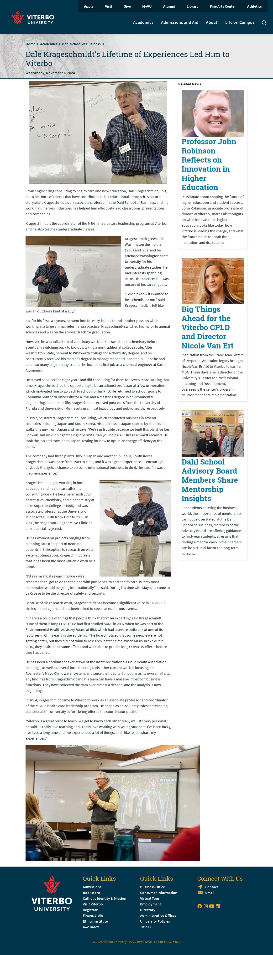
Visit (108, 6)
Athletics (254, 6)
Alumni (169, 6)
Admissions (92, 886)
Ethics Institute (95, 921)
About (212, 22)
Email (209, 892)
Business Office (152, 886)
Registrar (90, 909)
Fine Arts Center (223, 6)
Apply (89, 6)
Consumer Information (158, 892)
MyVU (147, 6)
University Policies (155, 921)
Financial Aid (93, 915)
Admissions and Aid (179, 22)
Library (192, 6)
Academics (143, 22)
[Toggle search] (263, 23)
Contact (211, 886)
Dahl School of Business (81, 43)
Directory (148, 909)
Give (127, 6)
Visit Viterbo (93, 904)
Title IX (146, 926)
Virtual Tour (149, 898)
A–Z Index (91, 926)
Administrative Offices (158, 915)
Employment (150, 904)
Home (30, 43)
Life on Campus (240, 22)
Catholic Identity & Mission (104, 898)
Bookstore (91, 892)
